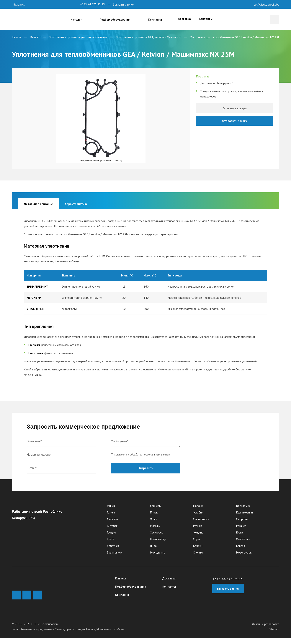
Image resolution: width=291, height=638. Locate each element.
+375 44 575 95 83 (92, 4)
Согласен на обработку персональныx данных (140, 453)
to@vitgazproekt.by (266, 4)
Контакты (206, 19)
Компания (122, 593)
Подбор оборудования (130, 585)
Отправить (145, 466)
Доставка (177, 19)
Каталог (120, 577)
